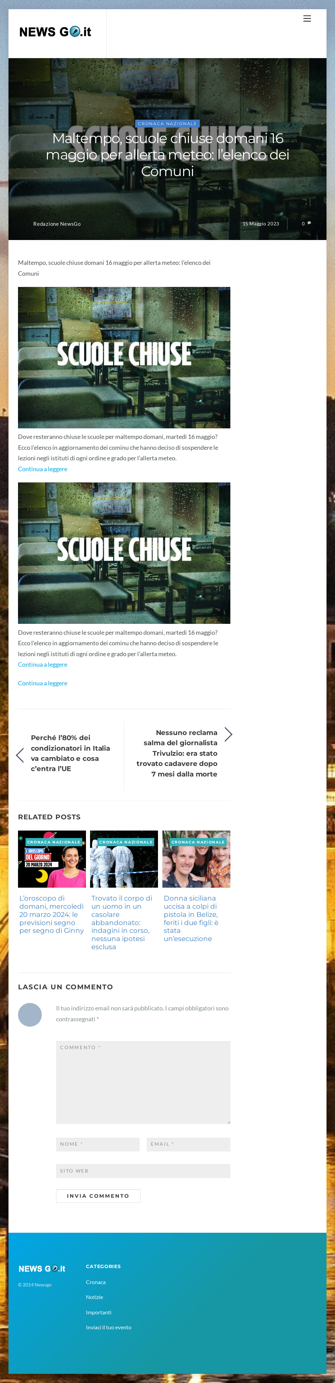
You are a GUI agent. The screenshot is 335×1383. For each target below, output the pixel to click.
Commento (80, 1047)
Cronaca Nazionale (167, 123)
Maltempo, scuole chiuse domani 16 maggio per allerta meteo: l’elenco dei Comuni (167, 155)
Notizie (94, 1297)
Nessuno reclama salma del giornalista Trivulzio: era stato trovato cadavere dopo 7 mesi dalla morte (177, 753)
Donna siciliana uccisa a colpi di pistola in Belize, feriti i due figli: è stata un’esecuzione (191, 918)
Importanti (98, 1312)
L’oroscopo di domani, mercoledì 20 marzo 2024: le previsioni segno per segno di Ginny (51, 914)
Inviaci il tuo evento (108, 1327)
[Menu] (307, 18)
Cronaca (96, 1282)
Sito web (74, 1171)
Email (163, 1144)
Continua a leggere (42, 469)
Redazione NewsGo (57, 224)
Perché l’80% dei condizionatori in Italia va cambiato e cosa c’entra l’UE (70, 753)
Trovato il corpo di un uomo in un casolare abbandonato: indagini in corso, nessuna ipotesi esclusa (121, 922)
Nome (71, 1144)
